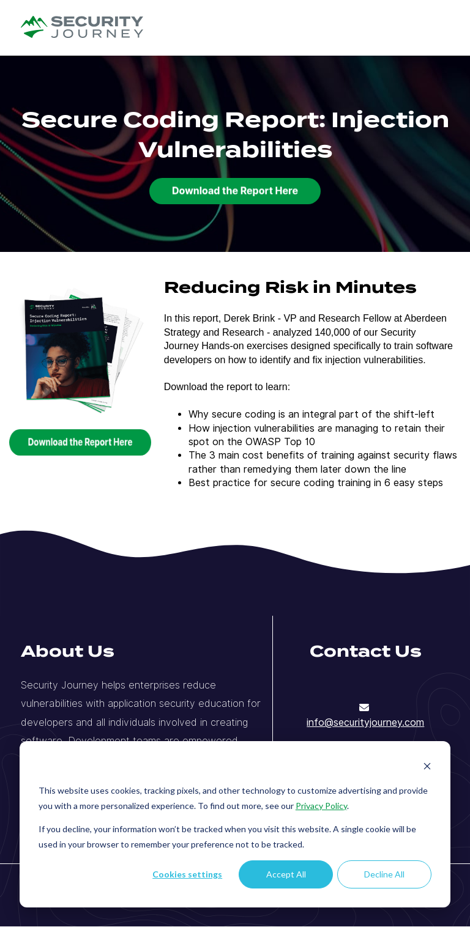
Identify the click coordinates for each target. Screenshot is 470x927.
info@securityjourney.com (365, 722)
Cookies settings (187, 874)
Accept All (286, 874)
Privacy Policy (321, 805)
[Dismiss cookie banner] (427, 767)
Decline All (384, 874)
